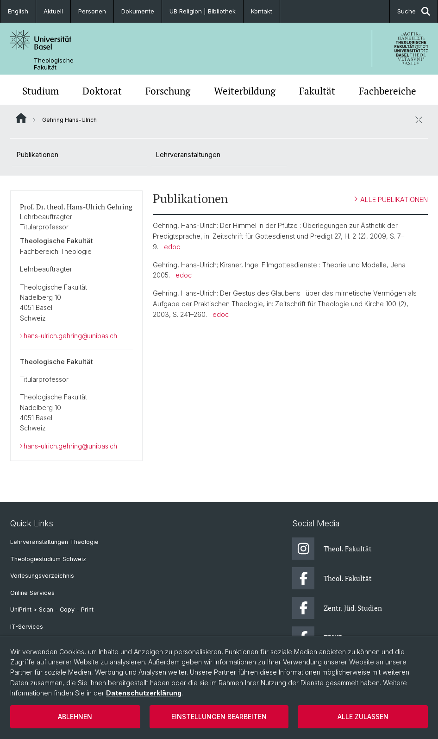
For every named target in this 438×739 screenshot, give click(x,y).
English (18, 11)
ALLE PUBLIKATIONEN (391, 199)
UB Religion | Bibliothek (202, 11)
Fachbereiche (387, 90)
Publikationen (37, 154)
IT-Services (26, 626)
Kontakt (261, 11)
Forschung (167, 90)
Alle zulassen (363, 716)
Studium (40, 90)
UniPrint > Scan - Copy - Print (52, 609)
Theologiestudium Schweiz (48, 559)
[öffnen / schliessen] (418, 119)
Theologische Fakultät (54, 64)
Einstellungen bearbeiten (219, 716)
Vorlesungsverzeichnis (42, 575)
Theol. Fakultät (332, 548)
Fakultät (317, 90)
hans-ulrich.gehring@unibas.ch (70, 336)
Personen (92, 11)
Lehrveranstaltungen (188, 154)
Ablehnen (75, 716)
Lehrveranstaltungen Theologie (54, 541)
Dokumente (137, 11)
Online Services (32, 592)
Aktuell (53, 11)
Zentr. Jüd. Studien (337, 608)
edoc (172, 247)
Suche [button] (413, 11)
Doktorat (102, 90)
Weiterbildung (244, 90)
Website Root (21, 118)
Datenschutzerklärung (143, 693)
